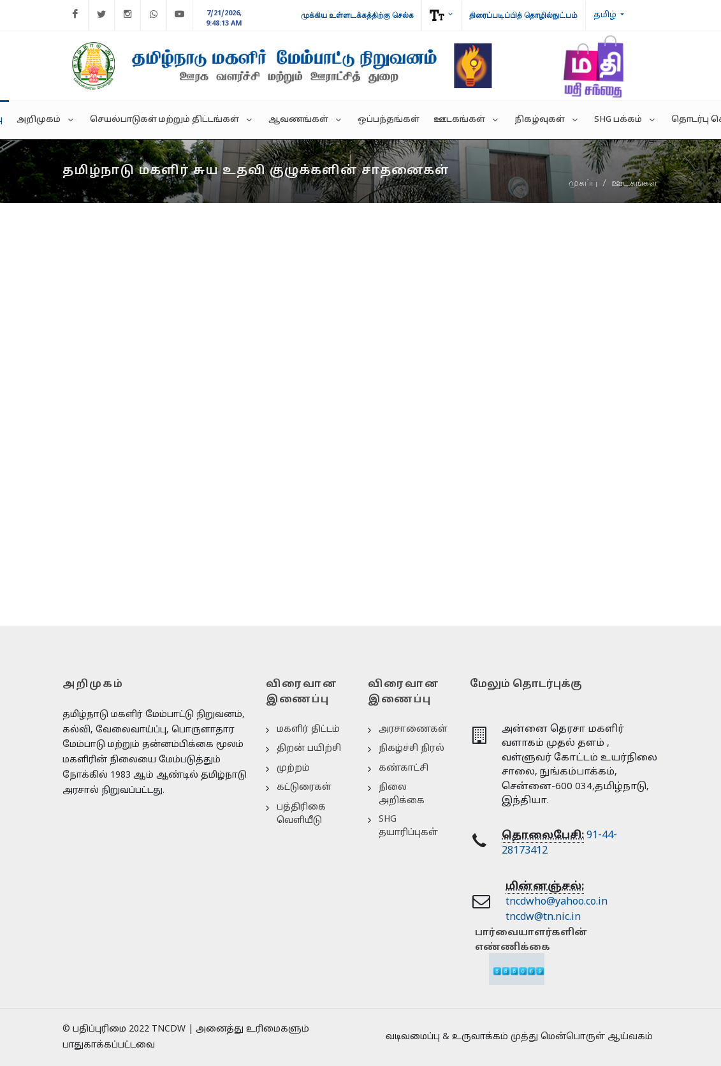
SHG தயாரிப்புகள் (408, 826)
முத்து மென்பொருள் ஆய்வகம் (582, 1037)
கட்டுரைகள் (304, 787)
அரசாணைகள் (413, 729)
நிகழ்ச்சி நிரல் (411, 748)
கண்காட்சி (403, 768)
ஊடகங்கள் (634, 182)
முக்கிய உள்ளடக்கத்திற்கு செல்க (357, 15)
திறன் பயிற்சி (309, 748)
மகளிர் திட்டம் (308, 729)
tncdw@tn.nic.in (543, 917)
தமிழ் (606, 15)
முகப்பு (583, 182)
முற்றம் (293, 768)
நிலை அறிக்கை (402, 794)
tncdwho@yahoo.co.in (557, 902)
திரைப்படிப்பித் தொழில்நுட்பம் (523, 15)
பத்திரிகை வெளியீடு (301, 814)
